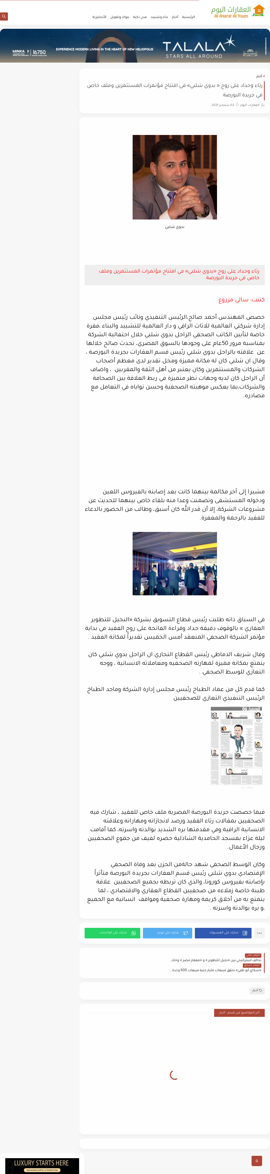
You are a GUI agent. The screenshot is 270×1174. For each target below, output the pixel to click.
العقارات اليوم (222, 1167)
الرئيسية (188, 17)
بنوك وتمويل (119, 17)
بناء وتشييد (159, 17)
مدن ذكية (140, 17)
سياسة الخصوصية (144, 4)
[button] (225, 942)
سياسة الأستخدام (172, 4)
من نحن (192, 4)
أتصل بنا (123, 4)
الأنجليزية (99, 17)
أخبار (175, 17)
